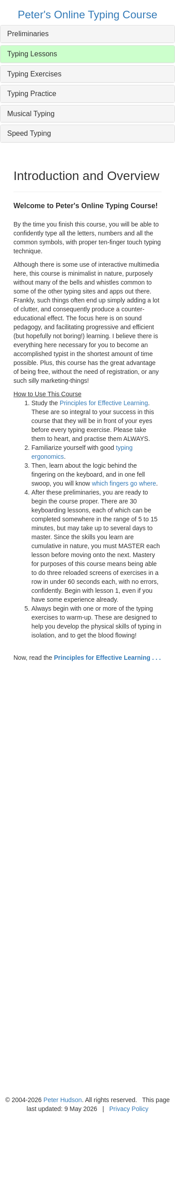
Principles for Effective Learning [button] (104, 403)
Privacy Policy (129, 1108)
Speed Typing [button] (29, 133)
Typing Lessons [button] (32, 54)
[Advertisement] (84, 795)
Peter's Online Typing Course (88, 14)
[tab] (87, 33)
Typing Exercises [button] (34, 74)
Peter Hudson (63, 1099)
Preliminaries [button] (27, 34)
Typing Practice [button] (31, 93)
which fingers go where (124, 483)
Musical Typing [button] (31, 113)
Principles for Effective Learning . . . (107, 657)
